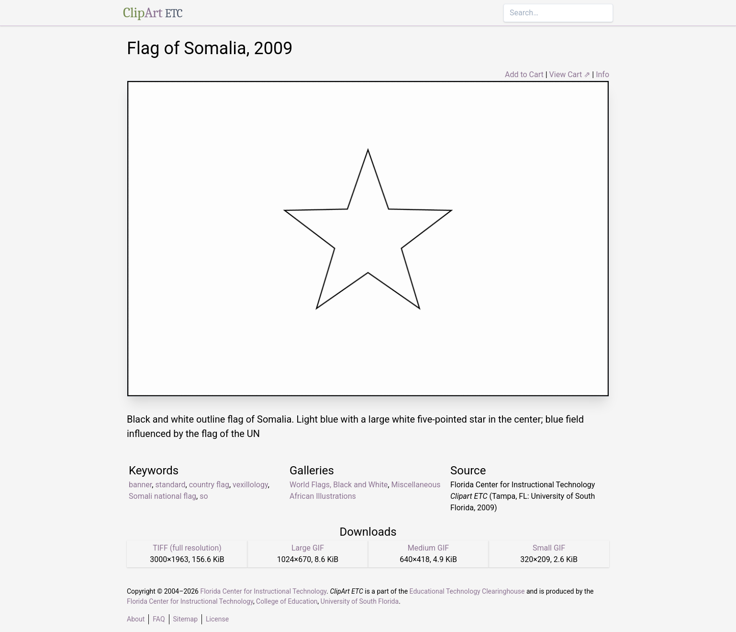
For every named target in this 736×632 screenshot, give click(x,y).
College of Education (287, 601)
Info (602, 74)
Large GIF (307, 547)
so (204, 496)
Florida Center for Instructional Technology (263, 591)
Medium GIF (428, 547)
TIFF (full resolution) (187, 547)
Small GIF (549, 547)
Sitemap (185, 619)
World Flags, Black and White (339, 484)
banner (140, 484)
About (136, 619)
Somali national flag (162, 496)
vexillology (250, 484)
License (217, 619)
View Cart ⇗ (570, 74)
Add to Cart (524, 74)
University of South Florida (360, 601)
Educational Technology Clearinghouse (467, 591)
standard (170, 484)
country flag (209, 484)
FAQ (159, 619)
